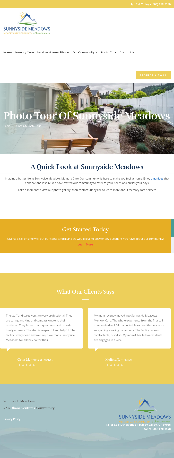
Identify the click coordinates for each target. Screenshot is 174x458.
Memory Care (24, 52)
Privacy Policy (11, 419)
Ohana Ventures (23, 408)
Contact (125, 52)
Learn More (85, 244)
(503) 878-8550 (161, 4)
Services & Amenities (51, 52)
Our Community (83, 52)
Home (7, 52)
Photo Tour (108, 52)
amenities (157, 178)
